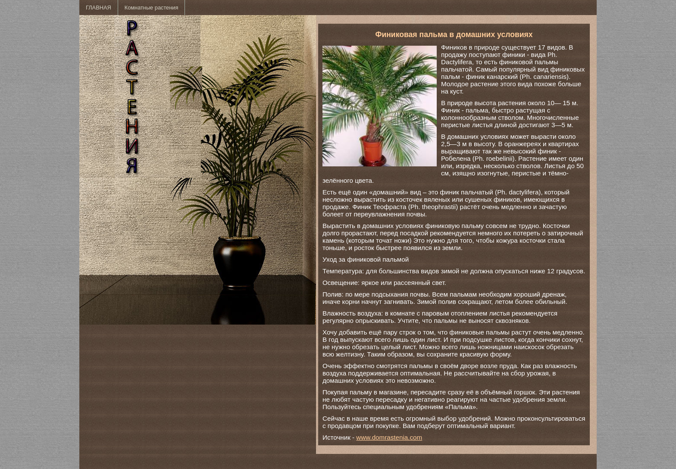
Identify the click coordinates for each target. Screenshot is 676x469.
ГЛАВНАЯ (98, 7)
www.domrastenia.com (389, 437)
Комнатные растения (151, 7)
